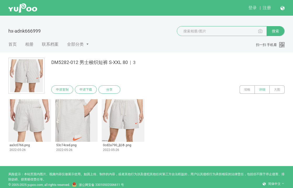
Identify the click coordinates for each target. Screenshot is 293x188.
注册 (267, 7)
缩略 (247, 89)
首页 (12, 44)
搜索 (275, 31)
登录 (252, 7)
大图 (277, 89)
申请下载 (86, 89)
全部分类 (75, 44)
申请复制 (62, 89)
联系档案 (50, 44)
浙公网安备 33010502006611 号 (98, 185)
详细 (262, 89)
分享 (109, 89)
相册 (29, 44)
